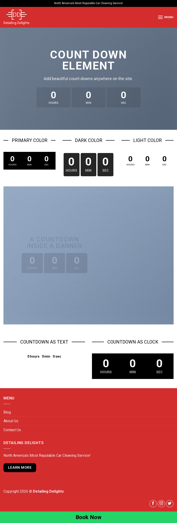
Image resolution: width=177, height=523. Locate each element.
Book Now (88, 517)
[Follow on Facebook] (153, 504)
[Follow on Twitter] (170, 504)
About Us (10, 421)
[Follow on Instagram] (161, 504)
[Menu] (166, 17)
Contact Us (12, 430)
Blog (7, 412)
